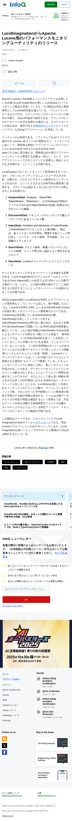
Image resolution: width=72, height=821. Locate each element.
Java (45, 448)
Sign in (64, 4)
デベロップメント (11, 462)
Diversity (7, 720)
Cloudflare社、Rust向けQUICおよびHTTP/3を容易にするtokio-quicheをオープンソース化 (33, 505)
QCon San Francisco (47, 712)
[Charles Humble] (4, 60)
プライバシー (8, 816)
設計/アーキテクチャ (32, 462)
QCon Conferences (11, 690)
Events (6, 695)
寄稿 (5, 700)
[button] (26, 599)
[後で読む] (54, 83)
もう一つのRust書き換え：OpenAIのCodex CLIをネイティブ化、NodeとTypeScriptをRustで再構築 (33, 525)
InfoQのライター (10, 705)
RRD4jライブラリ (45, 125)
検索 (6, 467)
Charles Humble (15, 60)
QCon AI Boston (51, 691)
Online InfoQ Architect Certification (49, 681)
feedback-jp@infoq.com (12, 795)
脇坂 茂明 (12, 72)
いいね (21, 83)
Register (51, 4)
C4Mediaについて (11, 715)
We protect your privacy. (13, 606)
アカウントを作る (11, 679)
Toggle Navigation (4, 4)
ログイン (7, 684)
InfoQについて (9, 710)
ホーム (6, 674)
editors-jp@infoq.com (46, 795)
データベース (20, 467)
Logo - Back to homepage (18, 4)
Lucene (51, 462)
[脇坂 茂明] (4, 71)
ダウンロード (43, 422)
